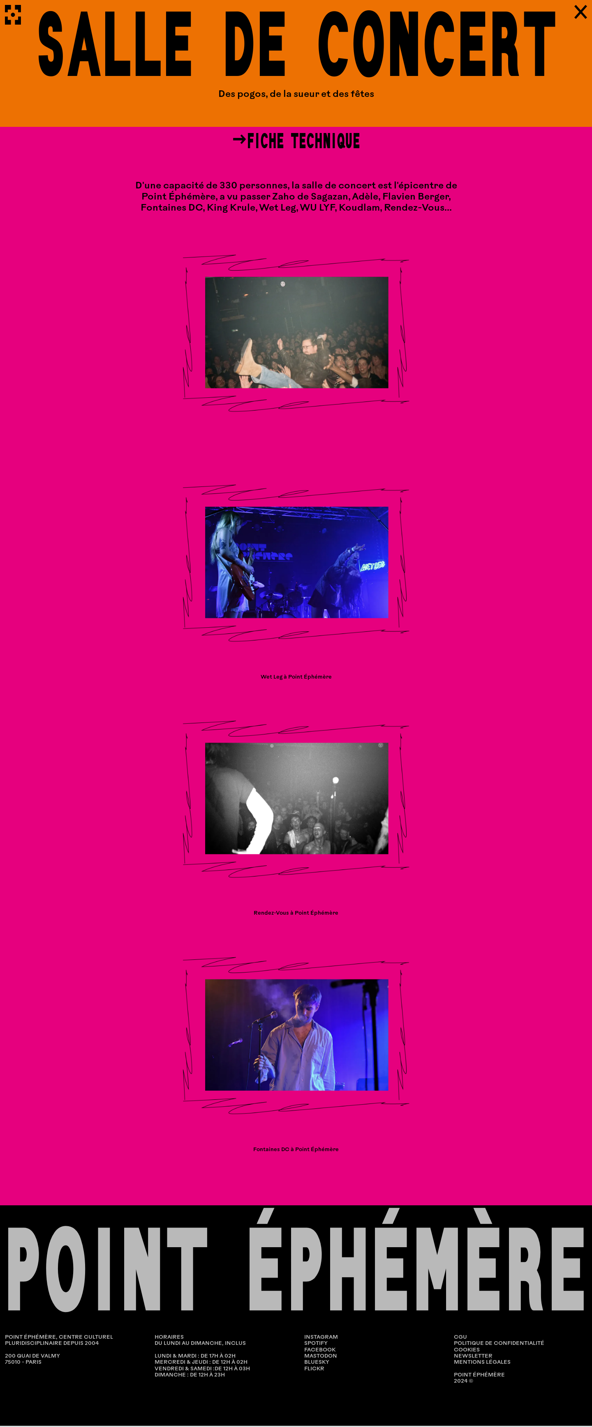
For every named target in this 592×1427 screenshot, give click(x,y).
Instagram (321, 1338)
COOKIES (467, 1351)
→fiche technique (296, 141)
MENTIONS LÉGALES (482, 1364)
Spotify (316, 1345)
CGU (460, 1338)
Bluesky (316, 1364)
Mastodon (320, 1357)
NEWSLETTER (473, 1357)
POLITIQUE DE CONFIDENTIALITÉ (499, 1345)
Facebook (319, 1351)
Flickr (314, 1370)
